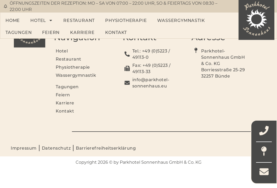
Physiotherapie (126, 20)
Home (12, 20)
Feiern (51, 32)
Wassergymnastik (181, 20)
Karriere (82, 32)
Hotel (41, 20)
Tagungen (18, 32)
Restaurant (79, 20)
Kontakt (116, 32)
